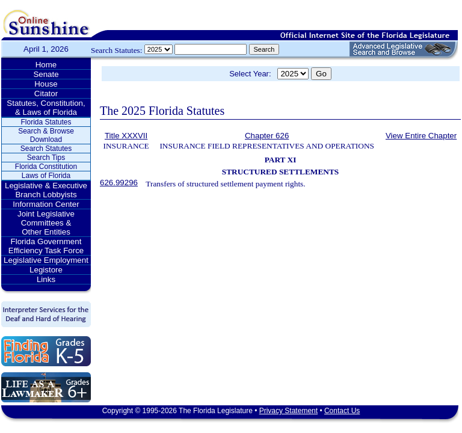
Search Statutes (46, 148)
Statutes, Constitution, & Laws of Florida (46, 108)
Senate (45, 74)
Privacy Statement (288, 411)
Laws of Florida (46, 175)
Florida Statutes (45, 122)
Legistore (46, 269)
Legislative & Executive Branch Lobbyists (46, 190)
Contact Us (342, 411)
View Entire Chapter (421, 135)
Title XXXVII (126, 135)
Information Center (46, 204)
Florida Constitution (46, 166)
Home (46, 64)
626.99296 (119, 182)
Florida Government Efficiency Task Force (46, 246)
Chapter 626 (267, 135)
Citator (46, 93)
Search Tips (46, 157)
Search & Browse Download (46, 135)
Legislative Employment (46, 260)
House (46, 83)
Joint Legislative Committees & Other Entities (46, 222)
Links (46, 279)
